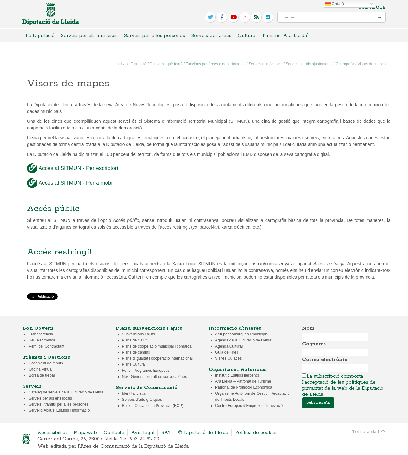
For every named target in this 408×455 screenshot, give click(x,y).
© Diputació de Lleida (203, 432)
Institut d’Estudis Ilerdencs (237, 375)
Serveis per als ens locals (50, 398)
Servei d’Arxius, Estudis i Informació (59, 410)
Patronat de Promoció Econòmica (243, 387)
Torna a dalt (369, 431)
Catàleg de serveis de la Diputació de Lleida (66, 392)
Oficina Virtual (40, 369)
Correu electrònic (324, 359)
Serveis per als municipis (89, 36)
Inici (118, 64)
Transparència (41, 334)
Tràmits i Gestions (46, 357)
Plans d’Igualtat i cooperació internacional (157, 358)
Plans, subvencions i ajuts (149, 328)
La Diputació (40, 36)
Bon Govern (38, 328)
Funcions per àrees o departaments (215, 64)
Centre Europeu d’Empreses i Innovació (249, 405)
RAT (166, 432)
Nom (308, 328)
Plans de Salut (134, 340)
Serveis (31, 386)
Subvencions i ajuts (138, 334)
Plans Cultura (133, 364)
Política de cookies (256, 432)
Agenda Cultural (229, 346)
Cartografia (345, 64)
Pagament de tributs (46, 363)
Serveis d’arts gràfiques (142, 399)
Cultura (246, 36)
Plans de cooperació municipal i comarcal (157, 346)
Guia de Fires (226, 352)
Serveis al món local (265, 64)
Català (334, 3)
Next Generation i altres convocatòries (154, 376)
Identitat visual (134, 393)
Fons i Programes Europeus (146, 370)
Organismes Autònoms (237, 369)
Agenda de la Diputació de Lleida (243, 340)
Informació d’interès (235, 328)
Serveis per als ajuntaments (309, 64)
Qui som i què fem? (165, 64)
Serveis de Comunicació (147, 388)
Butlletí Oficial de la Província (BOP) (153, 405)
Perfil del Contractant (46, 346)
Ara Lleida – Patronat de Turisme (243, 381)
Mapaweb (85, 432)
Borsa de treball (42, 375)
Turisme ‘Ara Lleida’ (285, 36)
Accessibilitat (52, 432)
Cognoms (314, 344)
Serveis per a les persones (154, 36)
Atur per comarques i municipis (241, 334)
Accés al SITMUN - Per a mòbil (70, 183)
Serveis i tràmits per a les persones (58, 404)
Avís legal (142, 432)
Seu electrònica (42, 340)
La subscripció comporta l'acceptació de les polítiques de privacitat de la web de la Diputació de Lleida (342, 385)
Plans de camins (136, 352)
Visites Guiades (228, 358)
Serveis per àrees (211, 36)
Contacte (372, 7)
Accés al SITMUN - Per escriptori (72, 168)
